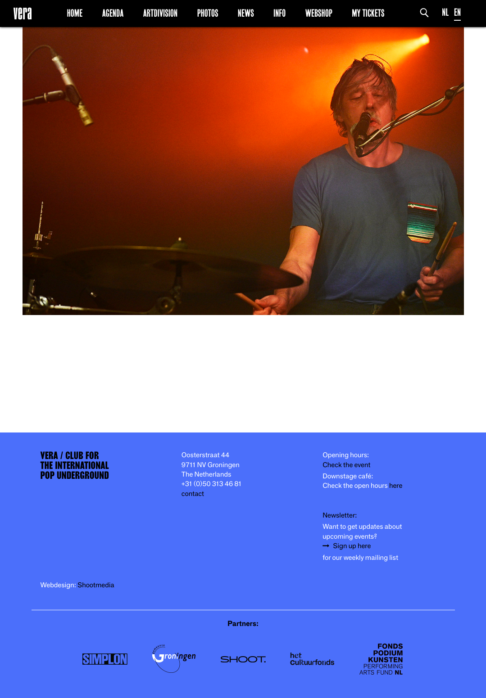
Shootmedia (95, 585)
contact (193, 494)
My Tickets (368, 13)
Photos (207, 13)
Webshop (318, 13)
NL (445, 12)
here (396, 486)
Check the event (346, 465)
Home (74, 13)
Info (279, 13)
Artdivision (160, 13)
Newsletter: (339, 515)
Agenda (113, 13)
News (246, 13)
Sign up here (352, 546)
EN (457, 12)
